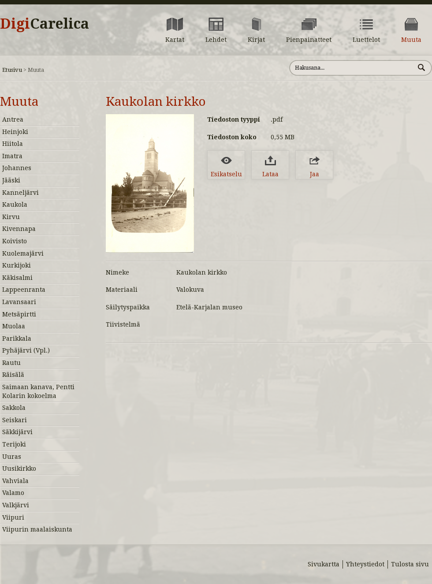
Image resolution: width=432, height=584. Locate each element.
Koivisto (14, 241)
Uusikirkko (19, 468)
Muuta (19, 101)
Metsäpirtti (19, 314)
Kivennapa (19, 228)
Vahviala (15, 480)
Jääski (11, 180)
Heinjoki (15, 131)
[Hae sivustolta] (352, 67)
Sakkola (14, 407)
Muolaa (13, 326)
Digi (44, 23)
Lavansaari (19, 301)
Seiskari (14, 420)
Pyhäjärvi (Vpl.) (26, 350)
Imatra (12, 156)
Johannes (16, 167)
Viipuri (13, 517)
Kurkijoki (16, 265)
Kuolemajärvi (23, 253)
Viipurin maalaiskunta (37, 529)
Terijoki (14, 444)
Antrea (12, 119)
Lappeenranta (23, 289)
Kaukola (14, 204)
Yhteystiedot (365, 564)
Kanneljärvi (20, 192)
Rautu (11, 362)
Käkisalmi (17, 277)
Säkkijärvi (17, 431)
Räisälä (13, 374)
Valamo (13, 492)
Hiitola (12, 143)
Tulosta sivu (410, 564)
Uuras (11, 456)
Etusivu (12, 70)
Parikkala (16, 338)
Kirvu (11, 216)
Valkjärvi (15, 505)
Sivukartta (323, 564)
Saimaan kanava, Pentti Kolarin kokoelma (38, 391)
